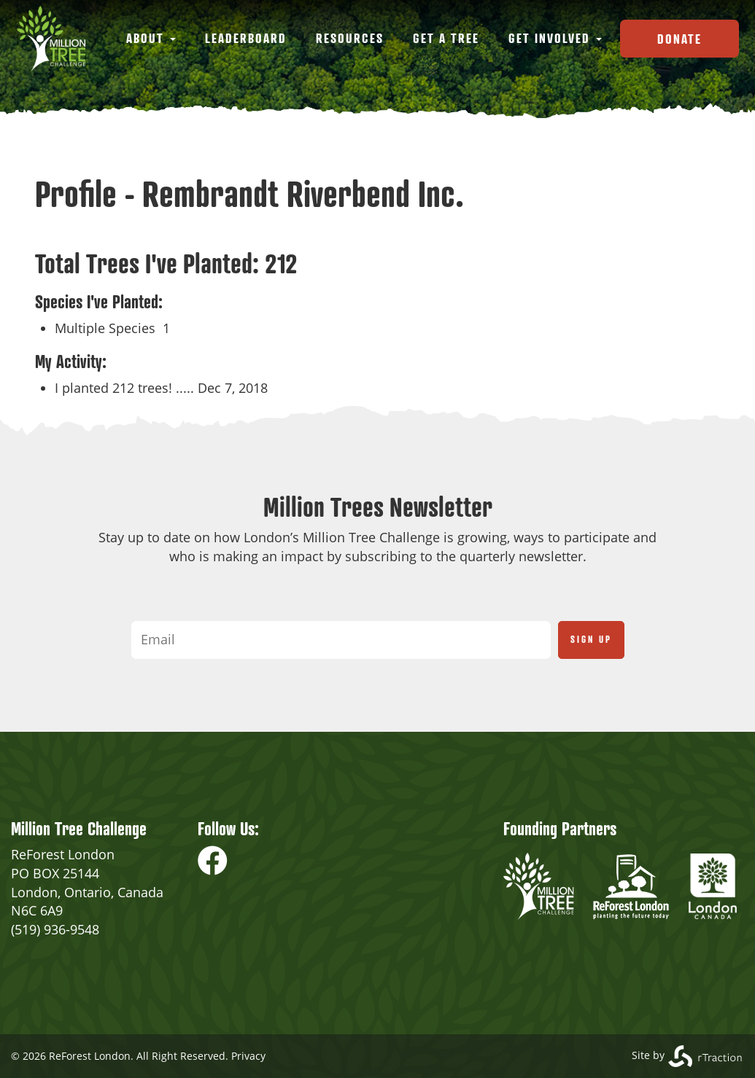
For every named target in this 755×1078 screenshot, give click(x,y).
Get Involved (555, 38)
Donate (679, 39)
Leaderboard (246, 38)
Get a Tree (446, 38)
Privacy (248, 1056)
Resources (350, 38)
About (151, 38)
